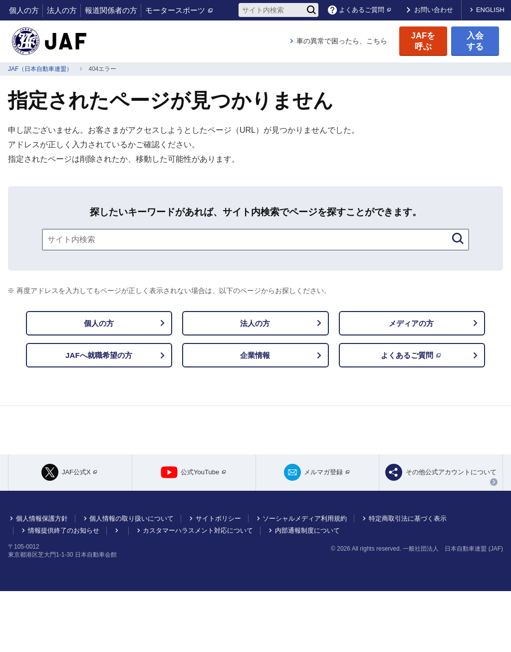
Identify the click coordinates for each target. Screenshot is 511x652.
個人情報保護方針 (42, 579)
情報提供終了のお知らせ (63, 591)
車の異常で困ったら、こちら (341, 41)
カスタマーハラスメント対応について (198, 591)
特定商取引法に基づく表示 (408, 579)
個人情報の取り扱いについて (131, 579)
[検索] (311, 10)
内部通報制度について (307, 591)
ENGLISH (490, 9)
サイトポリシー (218, 579)
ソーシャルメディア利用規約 (304, 579)
